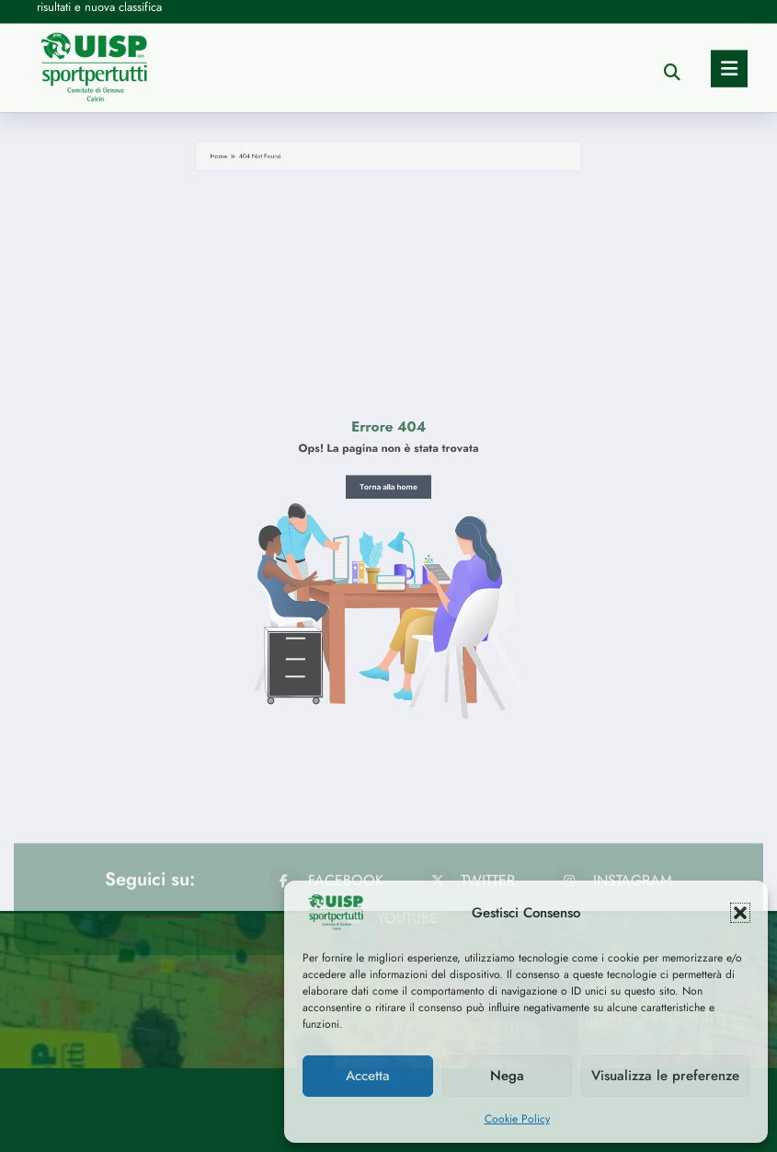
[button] (740, 913)
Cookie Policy (517, 1119)
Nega (507, 1076)
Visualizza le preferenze (665, 1076)
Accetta (368, 1076)
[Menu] (729, 21)
